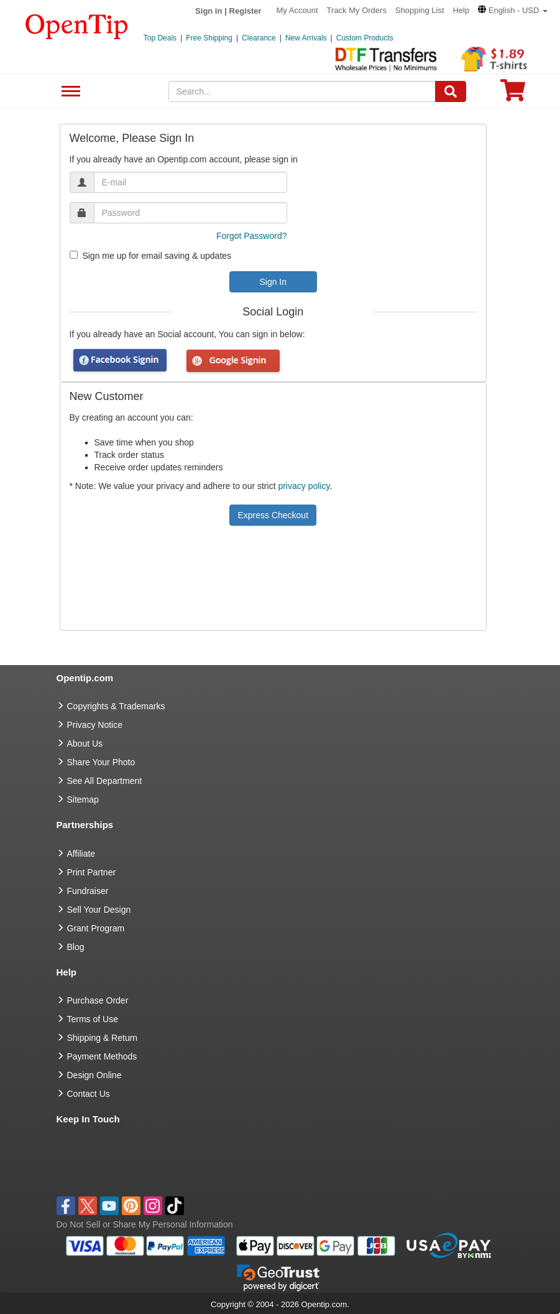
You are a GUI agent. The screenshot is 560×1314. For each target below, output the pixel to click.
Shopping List (419, 10)
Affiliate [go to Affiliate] (81, 854)
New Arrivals (306, 38)
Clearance (259, 38)
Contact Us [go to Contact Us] (88, 1094)
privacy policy (303, 486)
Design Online (94, 1075)
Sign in (208, 11)
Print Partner (91, 872)
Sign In (273, 282)
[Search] (450, 91)
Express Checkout (272, 515)
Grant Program (96, 928)
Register (245, 11)
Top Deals (160, 38)
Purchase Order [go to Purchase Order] (98, 1000)
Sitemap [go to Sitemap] (83, 799)
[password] (190, 212)
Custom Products (364, 38)
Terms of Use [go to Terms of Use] (92, 1019)
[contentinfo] (77, 25)
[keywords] (302, 91)
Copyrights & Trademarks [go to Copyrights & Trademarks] (116, 706)
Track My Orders (357, 10)
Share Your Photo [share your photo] (101, 762)
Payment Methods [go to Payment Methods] (102, 1056)
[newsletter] (74, 255)
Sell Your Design (99, 910)
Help (460, 10)
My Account (297, 10)
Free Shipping (209, 38)
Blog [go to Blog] (76, 947)
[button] (513, 10)
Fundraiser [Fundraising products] (88, 891)
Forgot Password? (251, 236)
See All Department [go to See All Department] (104, 781)
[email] (190, 182)
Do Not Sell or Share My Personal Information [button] (145, 1224)
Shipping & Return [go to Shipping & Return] (102, 1038)
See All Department (69, 92)
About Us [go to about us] (85, 743)
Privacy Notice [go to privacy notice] (94, 725)
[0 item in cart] (512, 94)
